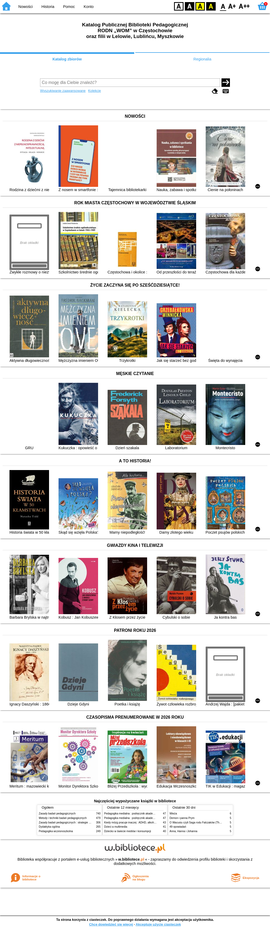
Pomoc (69, 6)
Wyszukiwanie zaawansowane (63, 91)
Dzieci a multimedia (115, 826)
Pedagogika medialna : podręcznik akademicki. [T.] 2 (135, 818)
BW (189, 6)
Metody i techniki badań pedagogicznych (63, 818)
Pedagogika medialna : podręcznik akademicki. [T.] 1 (135, 813)
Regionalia (202, 59)
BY (211, 6)
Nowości (25, 6)
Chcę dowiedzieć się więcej (111, 924)
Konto (89, 6)
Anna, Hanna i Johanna (183, 831)
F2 (244, 6)
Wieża (173, 813)
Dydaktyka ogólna (49, 826)
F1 (232, 6)
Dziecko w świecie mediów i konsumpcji (127, 831)
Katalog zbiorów (67, 59)
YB (200, 6)
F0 (222, 6)
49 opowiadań (178, 826)
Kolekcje (94, 91)
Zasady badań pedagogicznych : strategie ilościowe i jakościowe (76, 822)
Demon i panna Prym (182, 818)
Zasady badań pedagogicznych (57, 813)
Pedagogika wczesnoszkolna (56, 831)
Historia (47, 6)
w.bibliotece (131, 859)
